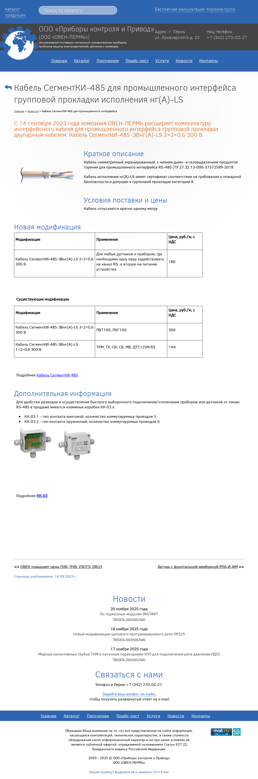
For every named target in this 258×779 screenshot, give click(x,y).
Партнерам (108, 60)
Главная (59, 60)
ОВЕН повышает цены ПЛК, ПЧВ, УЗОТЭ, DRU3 (61, 566)
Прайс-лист (137, 60)
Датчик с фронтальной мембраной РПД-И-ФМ (198, 566)
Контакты (208, 60)
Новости (184, 60)
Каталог (82, 60)
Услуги (162, 60)
